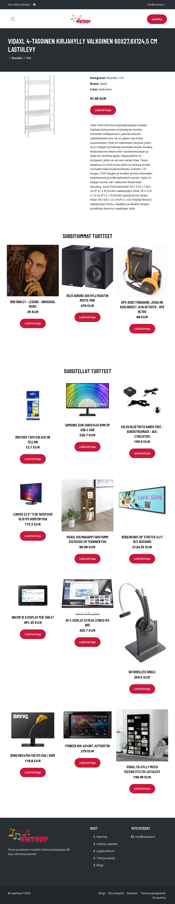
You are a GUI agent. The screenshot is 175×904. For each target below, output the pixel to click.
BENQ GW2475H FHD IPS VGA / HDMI (32, 755)
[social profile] (34, 4)
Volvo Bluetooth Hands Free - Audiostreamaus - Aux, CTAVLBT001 (142, 431)
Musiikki (17, 58)
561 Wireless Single (142, 672)
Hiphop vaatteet (107, 844)
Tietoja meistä (106, 858)
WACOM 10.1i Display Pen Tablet (33, 617)
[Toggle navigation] (12, 19)
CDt (28, 58)
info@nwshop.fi (155, 4)
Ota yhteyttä (116, 893)
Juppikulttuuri (106, 851)
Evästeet (132, 893)
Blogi (100, 865)
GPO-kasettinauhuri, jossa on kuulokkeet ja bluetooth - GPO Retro (142, 307)
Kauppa (157, 19)
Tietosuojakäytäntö (153, 893)
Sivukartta (159, 898)
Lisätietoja (103, 110)
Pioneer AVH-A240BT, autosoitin (87, 746)
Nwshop (102, 837)
